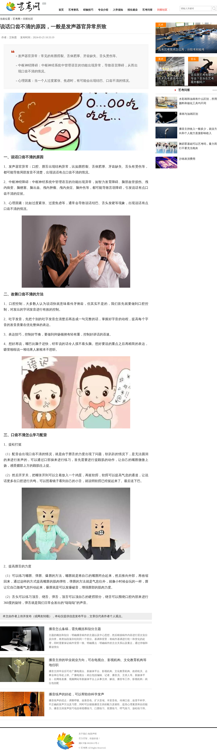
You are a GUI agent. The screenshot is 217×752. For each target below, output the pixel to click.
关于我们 (83, 734)
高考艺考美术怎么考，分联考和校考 (181, 49)
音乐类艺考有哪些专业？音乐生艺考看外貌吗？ (202, 78)
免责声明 (92, 734)
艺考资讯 (73, 9)
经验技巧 (88, 9)
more (214, 90)
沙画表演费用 (187, 158)
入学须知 (118, 9)
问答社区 (162, 9)
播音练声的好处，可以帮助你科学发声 (76, 694)
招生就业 (132, 9)
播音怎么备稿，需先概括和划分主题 (75, 629)
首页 (61, 9)
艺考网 (16, 19)
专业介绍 (103, 9)
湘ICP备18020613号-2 (89, 743)
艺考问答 (147, 9)
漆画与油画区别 (188, 113)
